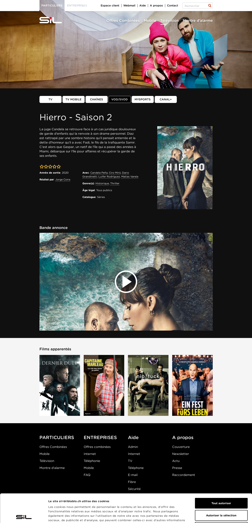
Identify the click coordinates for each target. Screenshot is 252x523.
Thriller (114, 183)
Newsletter (180, 454)
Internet (90, 454)
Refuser (221, 498)
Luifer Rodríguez (109, 176)
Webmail (129, 5)
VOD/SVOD (119, 99)
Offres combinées (97, 447)
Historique (102, 183)
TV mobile (73, 99)
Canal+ (166, 99)
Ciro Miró (115, 172)
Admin (133, 447)
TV (50, 99)
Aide (142, 5)
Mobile (150, 20)
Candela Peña (99, 172)
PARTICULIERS (56, 437)
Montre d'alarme (198, 20)
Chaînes (96, 99)
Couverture (181, 447)
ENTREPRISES (100, 437)
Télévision (169, 20)
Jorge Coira (62, 179)
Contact (172, 5)
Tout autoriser (221, 474)
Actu (176, 461)
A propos (156, 5)
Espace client (110, 5)
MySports (143, 99)
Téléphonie (92, 461)
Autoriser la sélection (221, 487)
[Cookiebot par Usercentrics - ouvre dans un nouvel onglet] (24, 516)
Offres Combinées (123, 20)
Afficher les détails (207, 515)
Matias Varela (129, 176)
